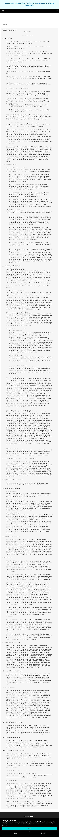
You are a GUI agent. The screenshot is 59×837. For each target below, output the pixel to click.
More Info (43, 833)
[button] (57, 11)
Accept (29, 828)
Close (15, 833)
